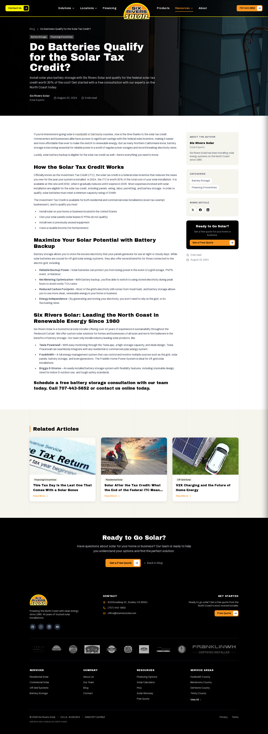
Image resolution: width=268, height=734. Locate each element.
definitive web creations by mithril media (48, 721)
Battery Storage (201, 180)
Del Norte (96, 134)
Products (163, 8)
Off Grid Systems (39, 688)
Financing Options (147, 677)
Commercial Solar (39, 682)
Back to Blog (153, 562)
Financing (109, 8)
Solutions (66, 8)
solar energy (130, 349)
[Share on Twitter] (193, 210)
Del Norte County (200, 688)
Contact (88, 693)
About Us (88, 677)
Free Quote (143, 699)
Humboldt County (200, 677)
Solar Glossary (145, 693)
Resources (184, 8)
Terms (235, 717)
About (203, 8)
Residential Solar (39, 677)
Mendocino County (201, 682)
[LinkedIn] (49, 627)
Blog (32, 29)
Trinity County (198, 693)
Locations (88, 8)
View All (196, 699)
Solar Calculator (146, 682)
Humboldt (81, 134)
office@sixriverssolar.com (122, 613)
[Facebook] (33, 627)
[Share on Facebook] (200, 210)
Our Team (88, 682)
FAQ (139, 688)
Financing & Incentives (204, 187)
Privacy (224, 717)
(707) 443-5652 (117, 607)
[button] (130, 349)
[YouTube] (57, 627)
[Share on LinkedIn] (208, 210)
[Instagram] (41, 627)
